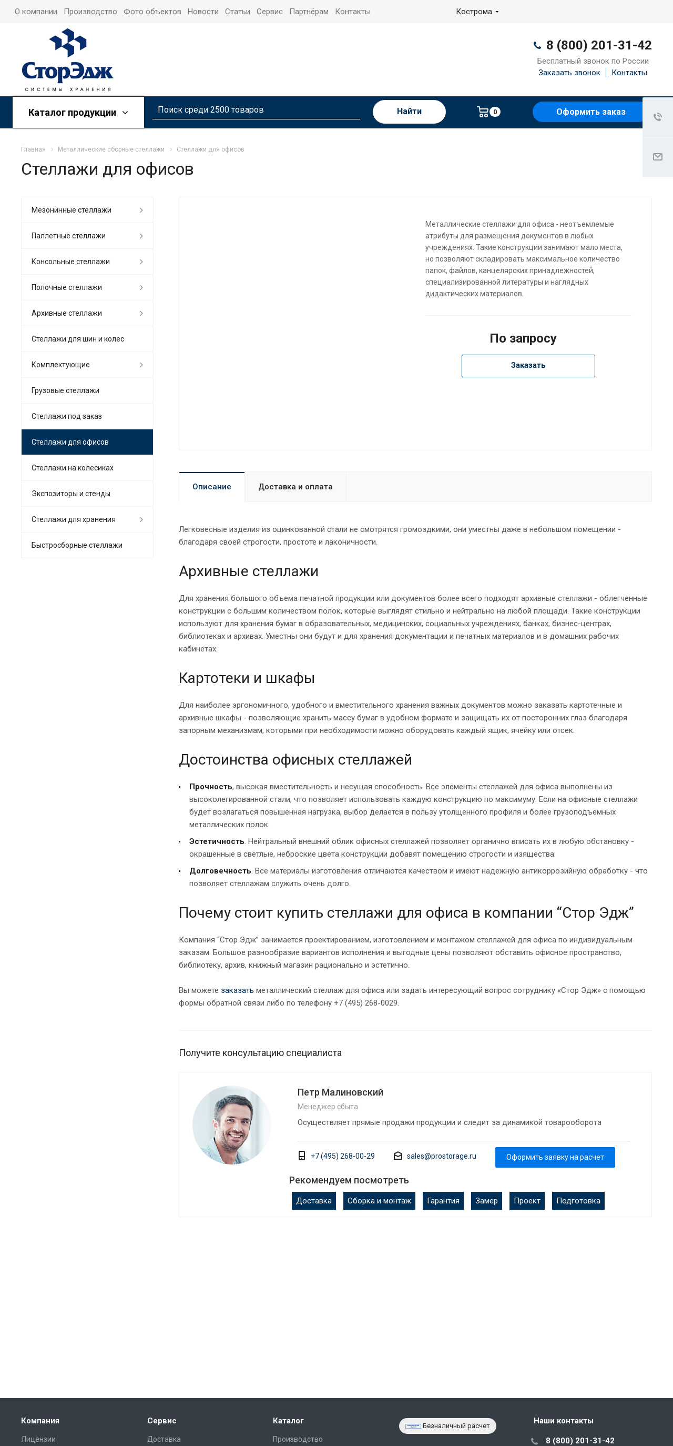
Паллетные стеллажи (69, 236)
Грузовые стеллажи (65, 390)
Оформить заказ (591, 112)
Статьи (237, 11)
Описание (211, 486)
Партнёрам (309, 11)
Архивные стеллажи (67, 313)
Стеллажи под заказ (67, 416)
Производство (90, 11)
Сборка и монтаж (379, 1201)
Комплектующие (61, 364)
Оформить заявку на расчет (555, 1157)
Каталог (288, 1420)
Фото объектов (152, 11)
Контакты (353, 11)
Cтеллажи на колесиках (73, 468)
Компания (40, 1420)
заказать (237, 990)
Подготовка (578, 1201)
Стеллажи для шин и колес (78, 339)
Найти (409, 111)
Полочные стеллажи (67, 287)
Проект (527, 1201)
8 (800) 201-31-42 (599, 45)
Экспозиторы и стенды (71, 493)
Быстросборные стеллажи (77, 545)
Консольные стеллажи (71, 261)
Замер (486, 1201)
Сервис (270, 11)
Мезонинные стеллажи (71, 210)
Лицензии (38, 1439)
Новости (203, 11)
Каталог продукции (78, 112)
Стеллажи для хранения (74, 519)
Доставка (314, 1201)
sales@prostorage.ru (441, 1156)
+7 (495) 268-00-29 (343, 1156)
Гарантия (443, 1201)
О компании (36, 11)
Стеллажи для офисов (70, 442)
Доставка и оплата (295, 486)
